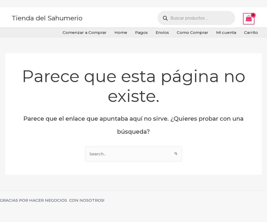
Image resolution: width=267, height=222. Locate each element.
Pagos (141, 32)
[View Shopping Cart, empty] (248, 18)
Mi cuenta (226, 32)
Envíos (162, 32)
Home (120, 32)
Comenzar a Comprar (85, 32)
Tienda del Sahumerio (47, 18)
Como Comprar (192, 32)
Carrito (251, 32)
